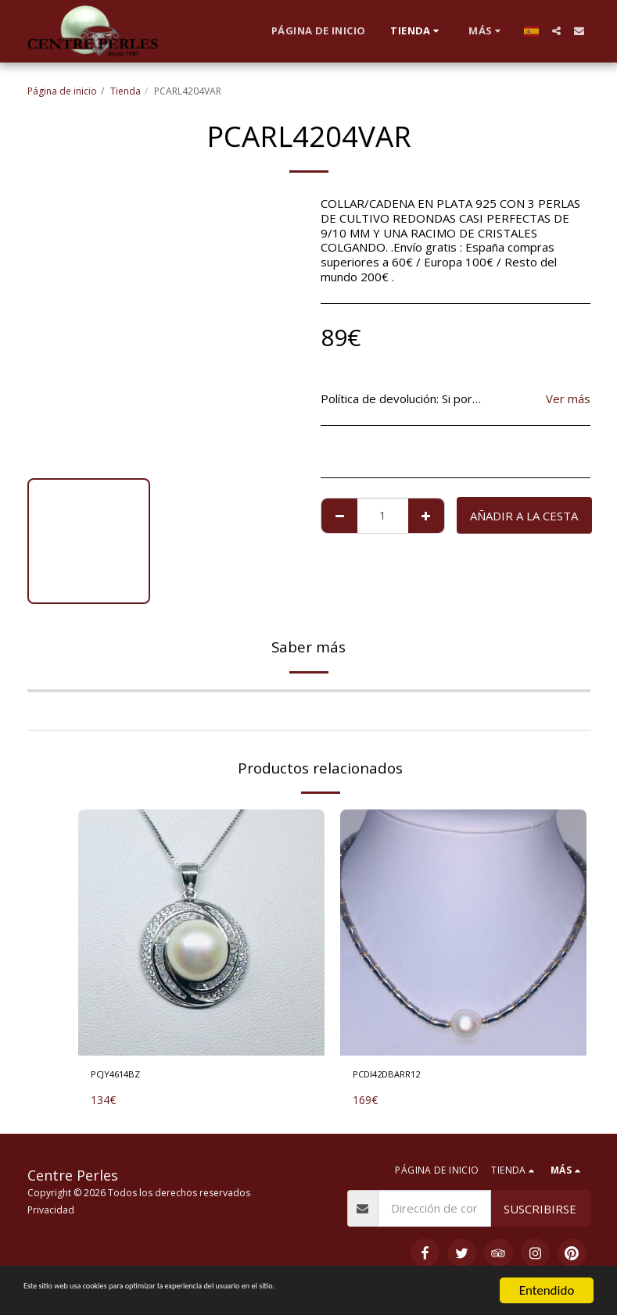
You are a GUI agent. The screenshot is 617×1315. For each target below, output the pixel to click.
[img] (201, 932)
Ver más (568, 398)
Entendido (547, 1290)
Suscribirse (540, 1212)
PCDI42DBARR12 (400, 1077)
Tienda (125, 91)
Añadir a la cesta (524, 515)
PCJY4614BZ (125, 1077)
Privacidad (50, 1214)
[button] (556, 31)
